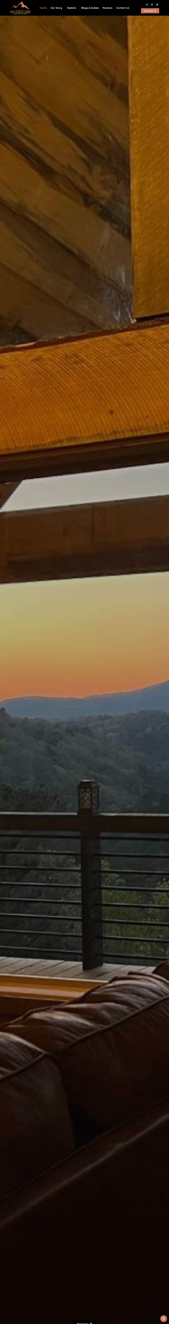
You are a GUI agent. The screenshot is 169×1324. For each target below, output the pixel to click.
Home (43, 7)
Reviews (107, 7)
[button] (57, 8)
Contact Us (122, 7)
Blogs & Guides (90, 7)
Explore (71, 7)
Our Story (56, 7)
